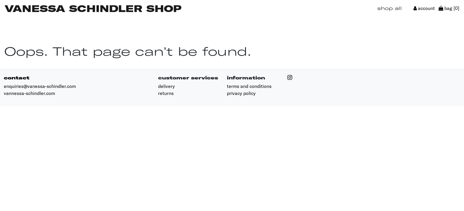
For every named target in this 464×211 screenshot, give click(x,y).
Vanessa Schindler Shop (93, 8)
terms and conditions (249, 86)
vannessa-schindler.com (29, 93)
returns (166, 93)
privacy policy (241, 93)
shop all (389, 8)
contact (16, 77)
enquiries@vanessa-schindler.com (40, 86)
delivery (166, 86)
